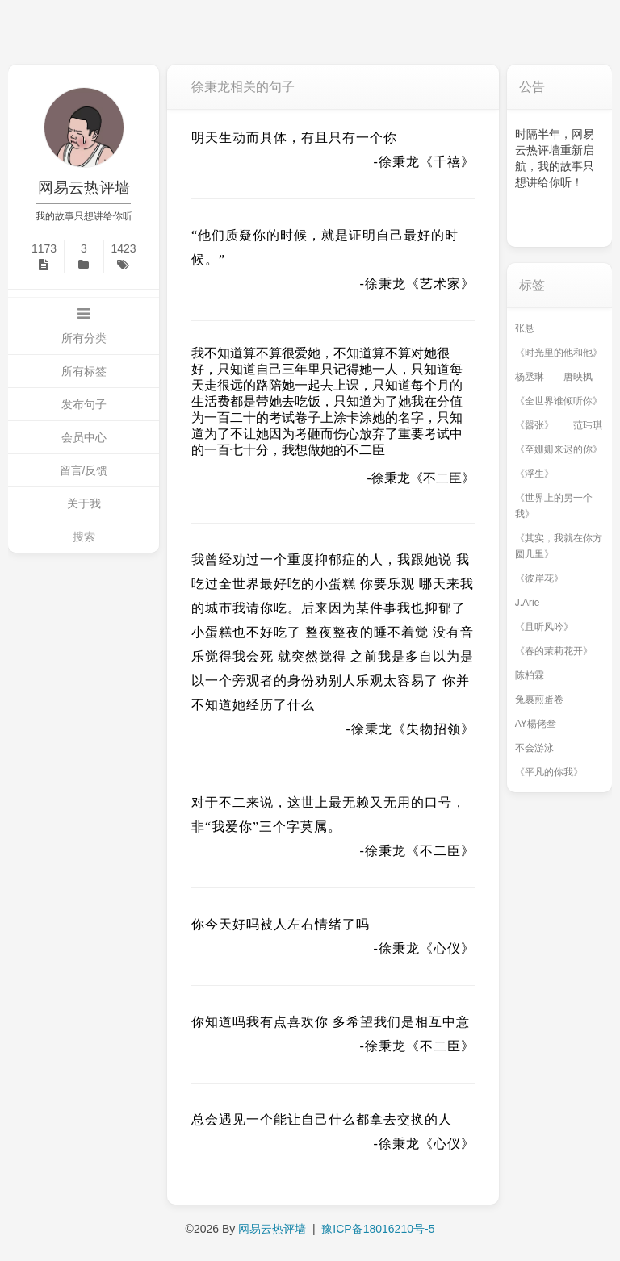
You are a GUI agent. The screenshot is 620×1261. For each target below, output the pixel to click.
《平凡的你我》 (549, 772)
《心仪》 (447, 948)
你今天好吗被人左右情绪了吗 (280, 924)
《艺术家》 (440, 283)
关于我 (84, 503)
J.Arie (527, 602)
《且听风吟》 (544, 627)
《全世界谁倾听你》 (558, 401)
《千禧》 (447, 162)
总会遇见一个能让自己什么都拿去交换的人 (321, 1119)
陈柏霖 (529, 675)
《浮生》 (534, 473)
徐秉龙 (399, 162)
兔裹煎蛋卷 (539, 699)
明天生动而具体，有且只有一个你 (294, 137)
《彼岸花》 (539, 578)
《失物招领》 (433, 729)
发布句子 (84, 404)
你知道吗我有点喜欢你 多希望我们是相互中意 (330, 1022)
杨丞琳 (529, 376)
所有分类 (84, 338)
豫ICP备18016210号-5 (377, 1228)
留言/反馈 (84, 470)
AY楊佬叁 (535, 723)
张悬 (524, 328)
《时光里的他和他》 (558, 352)
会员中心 (84, 437)
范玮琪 (587, 425)
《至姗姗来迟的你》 (558, 449)
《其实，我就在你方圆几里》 (558, 546)
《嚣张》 (534, 425)
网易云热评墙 (84, 187)
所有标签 (84, 371)
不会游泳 (534, 748)
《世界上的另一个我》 (554, 506)
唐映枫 (578, 376)
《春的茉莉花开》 (554, 651)
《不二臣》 (442, 478)
